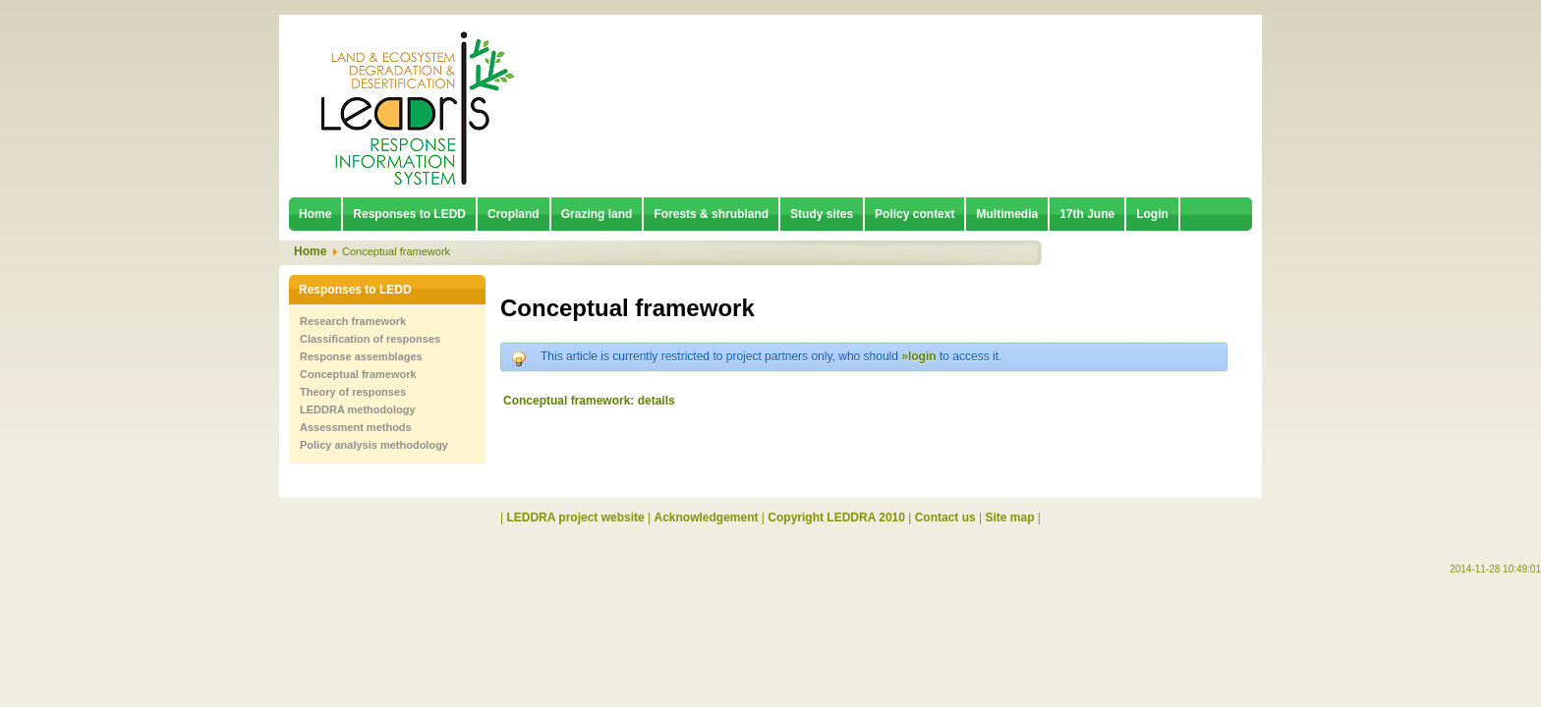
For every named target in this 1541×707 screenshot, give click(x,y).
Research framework (353, 321)
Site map (1010, 517)
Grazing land (597, 214)
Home (315, 214)
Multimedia (1007, 214)
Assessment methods (356, 427)
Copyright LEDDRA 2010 (836, 517)
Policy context (914, 214)
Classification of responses (370, 339)
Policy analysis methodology (374, 445)
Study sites (821, 214)
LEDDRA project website (575, 517)
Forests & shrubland (711, 214)
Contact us (945, 517)
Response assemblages (361, 356)
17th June (1086, 214)
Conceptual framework (358, 374)
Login (1152, 214)
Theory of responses (353, 392)
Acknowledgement (707, 517)
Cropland (513, 214)
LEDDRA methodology (358, 409)
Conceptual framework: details (589, 401)
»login (918, 356)
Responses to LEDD (409, 214)
